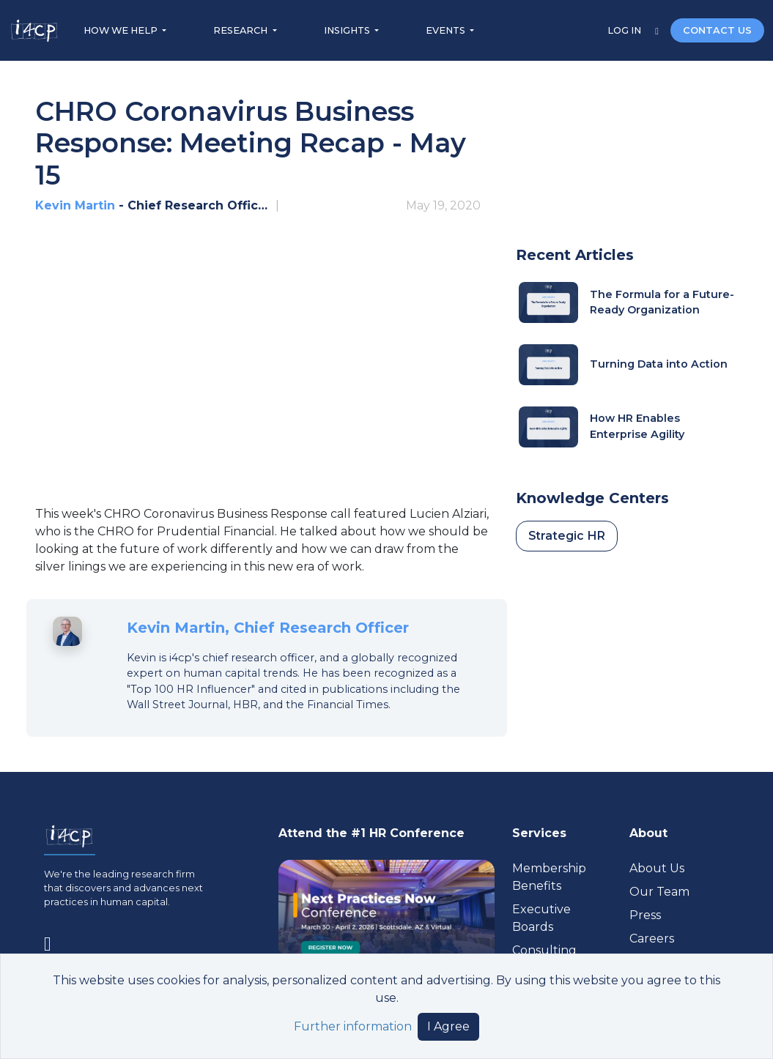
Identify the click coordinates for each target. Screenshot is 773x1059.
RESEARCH (241, 30)
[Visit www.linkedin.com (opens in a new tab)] (53, 941)
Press (645, 915)
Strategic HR (566, 536)
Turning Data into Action (659, 364)
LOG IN (625, 30)
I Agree (448, 1026)
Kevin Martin (75, 205)
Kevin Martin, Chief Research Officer (268, 627)
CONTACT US (717, 30)
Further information (353, 1026)
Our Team (659, 892)
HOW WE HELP (122, 30)
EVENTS (446, 30)
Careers (651, 938)
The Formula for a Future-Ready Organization (662, 302)
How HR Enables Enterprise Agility (637, 426)
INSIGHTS (348, 30)
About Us (656, 868)
